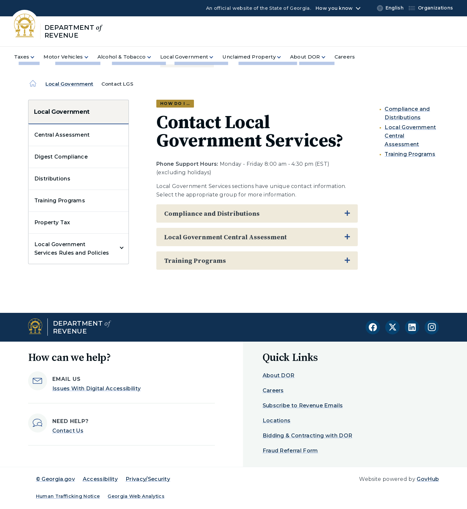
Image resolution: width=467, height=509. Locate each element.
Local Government (69, 84)
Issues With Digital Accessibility (96, 388)
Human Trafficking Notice (68, 496)
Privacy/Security (148, 479)
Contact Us (67, 431)
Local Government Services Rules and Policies (71, 248)
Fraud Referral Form (290, 451)
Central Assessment (62, 135)
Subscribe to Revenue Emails (303, 405)
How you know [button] (334, 8)
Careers (273, 390)
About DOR (279, 375)
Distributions (52, 179)
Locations (277, 420)
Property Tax (52, 222)
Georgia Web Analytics (136, 496)
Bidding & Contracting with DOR (308, 436)
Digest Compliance (61, 157)
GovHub (428, 479)
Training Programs (59, 200)
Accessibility (100, 479)
